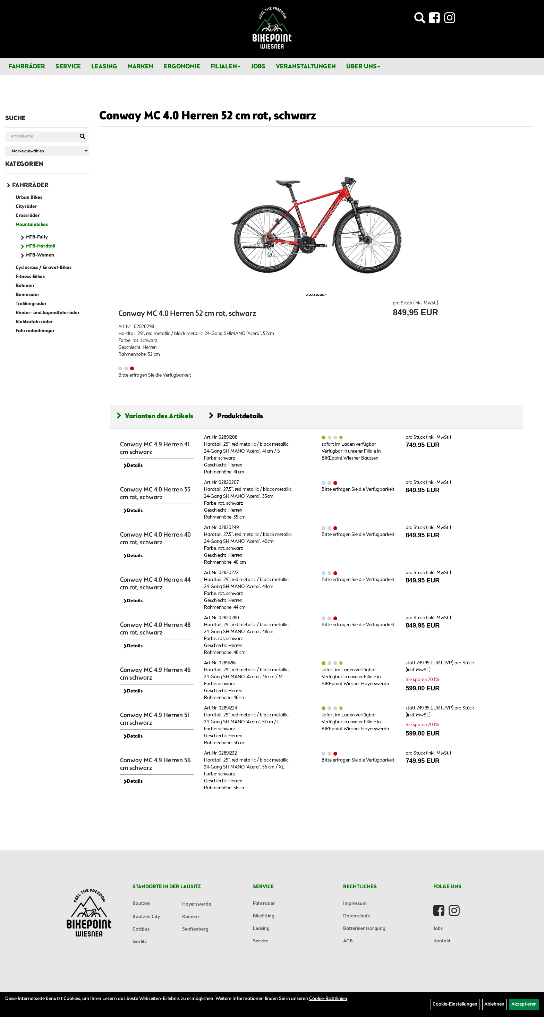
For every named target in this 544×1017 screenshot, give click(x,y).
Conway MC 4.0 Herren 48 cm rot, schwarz (155, 629)
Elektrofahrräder (34, 322)
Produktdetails (236, 416)
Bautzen (142, 903)
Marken (140, 66)
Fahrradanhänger (35, 331)
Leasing (104, 66)
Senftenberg (195, 929)
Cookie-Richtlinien (328, 998)
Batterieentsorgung (364, 928)
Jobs (258, 66)
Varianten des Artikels (155, 416)
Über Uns (363, 66)
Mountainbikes (32, 224)
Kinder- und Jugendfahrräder (48, 313)
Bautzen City (146, 917)
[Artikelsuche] (419, 19)
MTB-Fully (37, 237)
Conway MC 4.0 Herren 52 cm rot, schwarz (207, 116)
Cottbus (141, 929)
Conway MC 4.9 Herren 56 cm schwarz (155, 764)
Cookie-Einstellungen (455, 1004)
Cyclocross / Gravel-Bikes (43, 267)
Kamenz (191, 917)
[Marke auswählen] (47, 151)
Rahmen (25, 286)
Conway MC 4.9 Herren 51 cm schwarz (154, 719)
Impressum (355, 903)
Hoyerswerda (196, 904)
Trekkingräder (31, 304)
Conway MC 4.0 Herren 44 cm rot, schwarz (155, 584)
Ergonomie (182, 66)
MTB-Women (40, 255)
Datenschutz (356, 916)
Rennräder (28, 295)
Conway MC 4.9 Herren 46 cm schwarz (155, 674)
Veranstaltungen (306, 66)
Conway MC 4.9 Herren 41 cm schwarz (154, 448)
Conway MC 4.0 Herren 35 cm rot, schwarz (155, 494)
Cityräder (26, 206)
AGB (348, 941)
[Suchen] (82, 137)
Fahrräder (27, 66)
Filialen (225, 66)
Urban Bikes (29, 197)
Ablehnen (494, 1004)
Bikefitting (263, 916)
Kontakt (442, 941)
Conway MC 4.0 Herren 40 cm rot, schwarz (155, 539)
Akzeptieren (524, 1004)
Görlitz (140, 942)
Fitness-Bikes (30, 277)
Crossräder (28, 215)
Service (68, 66)
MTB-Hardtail (41, 246)
